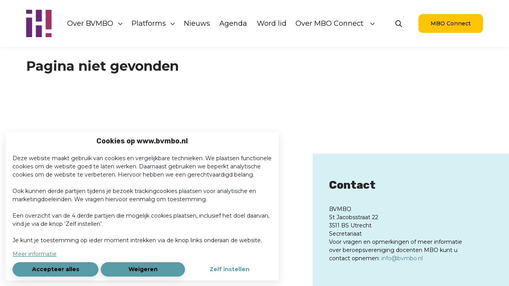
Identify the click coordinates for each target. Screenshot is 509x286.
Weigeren (143, 269)
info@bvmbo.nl (402, 258)
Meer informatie (34, 253)
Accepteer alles (55, 269)
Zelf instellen (229, 269)
